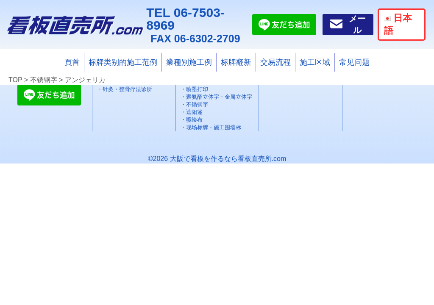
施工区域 (315, 62)
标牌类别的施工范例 (123, 62)
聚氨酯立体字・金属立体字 (219, 97)
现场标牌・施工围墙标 (213, 127)
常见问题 (354, 62)
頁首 (72, 62)
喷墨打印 (197, 89)
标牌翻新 (236, 62)
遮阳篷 (194, 112)
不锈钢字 (197, 104)
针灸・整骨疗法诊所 (127, 89)
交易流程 (275, 62)
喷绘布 (194, 119)
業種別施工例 (189, 62)
